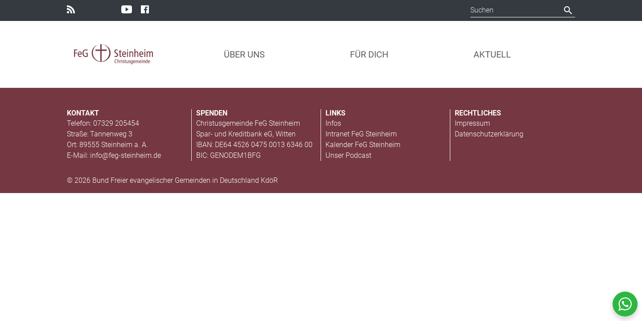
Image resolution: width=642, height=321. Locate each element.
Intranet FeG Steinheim (361, 134)
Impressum (472, 123)
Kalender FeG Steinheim (362, 144)
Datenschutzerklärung (489, 134)
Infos (333, 123)
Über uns (244, 54)
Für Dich (369, 54)
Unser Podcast (348, 155)
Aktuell (492, 54)
